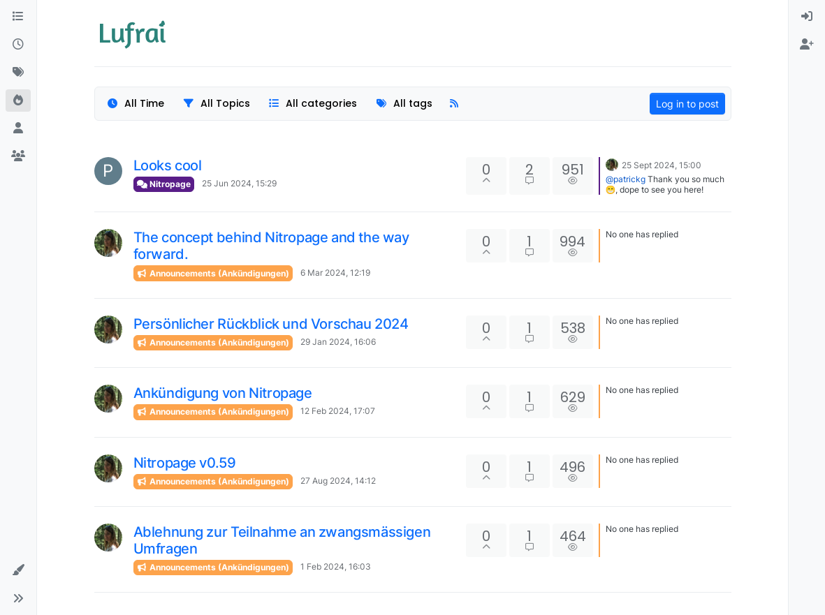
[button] (18, 570)
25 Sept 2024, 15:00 (661, 165)
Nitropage (164, 184)
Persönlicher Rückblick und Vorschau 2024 (271, 324)
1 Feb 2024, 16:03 (335, 566)
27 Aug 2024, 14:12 (338, 480)
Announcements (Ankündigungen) (213, 273)
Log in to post (687, 104)
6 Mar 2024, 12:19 (335, 272)
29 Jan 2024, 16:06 (338, 341)
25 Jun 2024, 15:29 (239, 183)
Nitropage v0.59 (184, 462)
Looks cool (167, 165)
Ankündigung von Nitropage (222, 393)
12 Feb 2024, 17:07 (337, 411)
